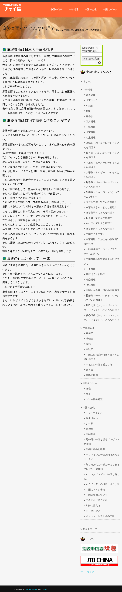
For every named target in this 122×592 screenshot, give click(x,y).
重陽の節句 (92, 375)
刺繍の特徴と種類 (95, 449)
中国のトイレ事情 (95, 489)
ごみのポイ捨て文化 (96, 500)
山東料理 (90, 269)
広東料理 (90, 137)
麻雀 (88, 388)
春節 (88, 344)
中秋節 (89, 349)
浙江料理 (90, 284)
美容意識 (90, 434)
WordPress (31, 589)
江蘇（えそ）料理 (95, 274)
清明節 (89, 338)
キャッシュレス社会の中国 (100, 516)
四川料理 (90, 121)
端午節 (89, 333)
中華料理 (73, 9)
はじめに (87, 81)
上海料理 (90, 127)
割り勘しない (93, 510)
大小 (88, 393)
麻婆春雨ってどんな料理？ (100, 228)
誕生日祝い (92, 418)
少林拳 (89, 423)
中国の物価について (96, 494)
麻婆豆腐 (90, 94)
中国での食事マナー (96, 234)
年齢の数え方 (93, 505)
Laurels (46, 589)
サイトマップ (90, 529)
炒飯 (88, 111)
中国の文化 (91, 9)
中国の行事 (56, 9)
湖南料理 (90, 279)
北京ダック (92, 100)
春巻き (89, 116)
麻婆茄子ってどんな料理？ (100, 212)
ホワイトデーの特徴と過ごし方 (102, 484)
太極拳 (89, 428)
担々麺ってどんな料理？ (99, 218)
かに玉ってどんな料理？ (99, 223)
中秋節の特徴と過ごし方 (99, 364)
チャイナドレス (94, 412)
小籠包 (89, 105)
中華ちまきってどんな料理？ (101, 207)
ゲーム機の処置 (94, 399)
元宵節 (89, 369)
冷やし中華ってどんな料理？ (101, 202)
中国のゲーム (110, 9)
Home (59, 30)
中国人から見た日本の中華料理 (102, 290)
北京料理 (90, 132)
